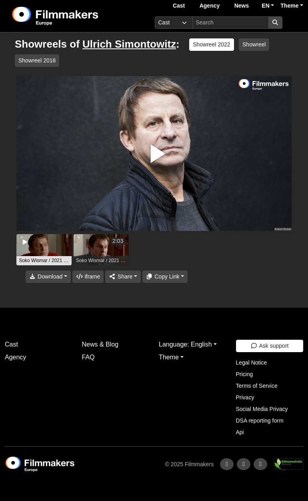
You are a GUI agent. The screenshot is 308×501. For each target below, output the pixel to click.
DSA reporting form (260, 420)
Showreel (254, 44)
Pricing (244, 374)
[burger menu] (294, 23)
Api (240, 432)
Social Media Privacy (262, 409)
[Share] (122, 277)
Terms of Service (257, 386)
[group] (44, 249)
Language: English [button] (185, 344)
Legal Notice (251, 362)
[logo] (74, 16)
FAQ (88, 357)
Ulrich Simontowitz (129, 44)
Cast (179, 5)
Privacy (245, 397)
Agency (210, 5)
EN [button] (265, 5)
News (241, 5)
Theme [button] (289, 5)
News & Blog (100, 344)
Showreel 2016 (37, 60)
